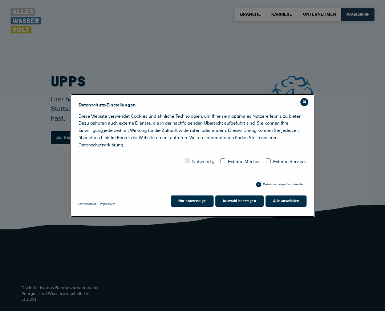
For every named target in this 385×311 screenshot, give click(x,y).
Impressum (107, 204)
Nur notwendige (192, 201)
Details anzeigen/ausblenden (283, 184)
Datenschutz (87, 204)
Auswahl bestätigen (239, 201)
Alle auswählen (286, 201)
